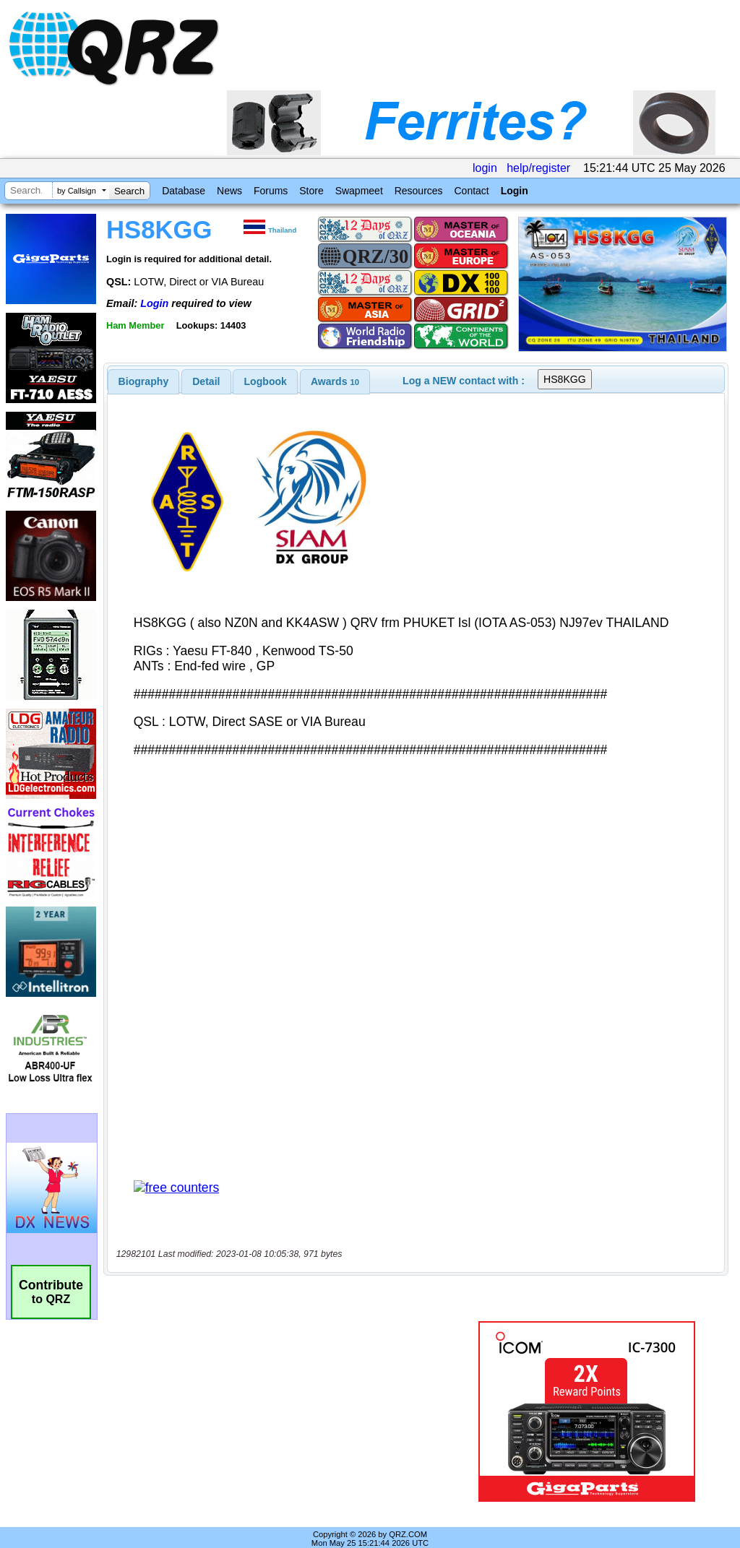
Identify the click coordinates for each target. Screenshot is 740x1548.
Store (311, 190)
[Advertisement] (285, 1396)
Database (183, 190)
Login (514, 190)
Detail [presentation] (206, 381)
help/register (538, 168)
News (229, 190)
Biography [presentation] (144, 381)
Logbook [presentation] (265, 381)
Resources (419, 190)
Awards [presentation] (335, 381)
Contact (471, 190)
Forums (271, 190)
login (485, 168)
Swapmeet (359, 190)
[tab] (144, 381)
